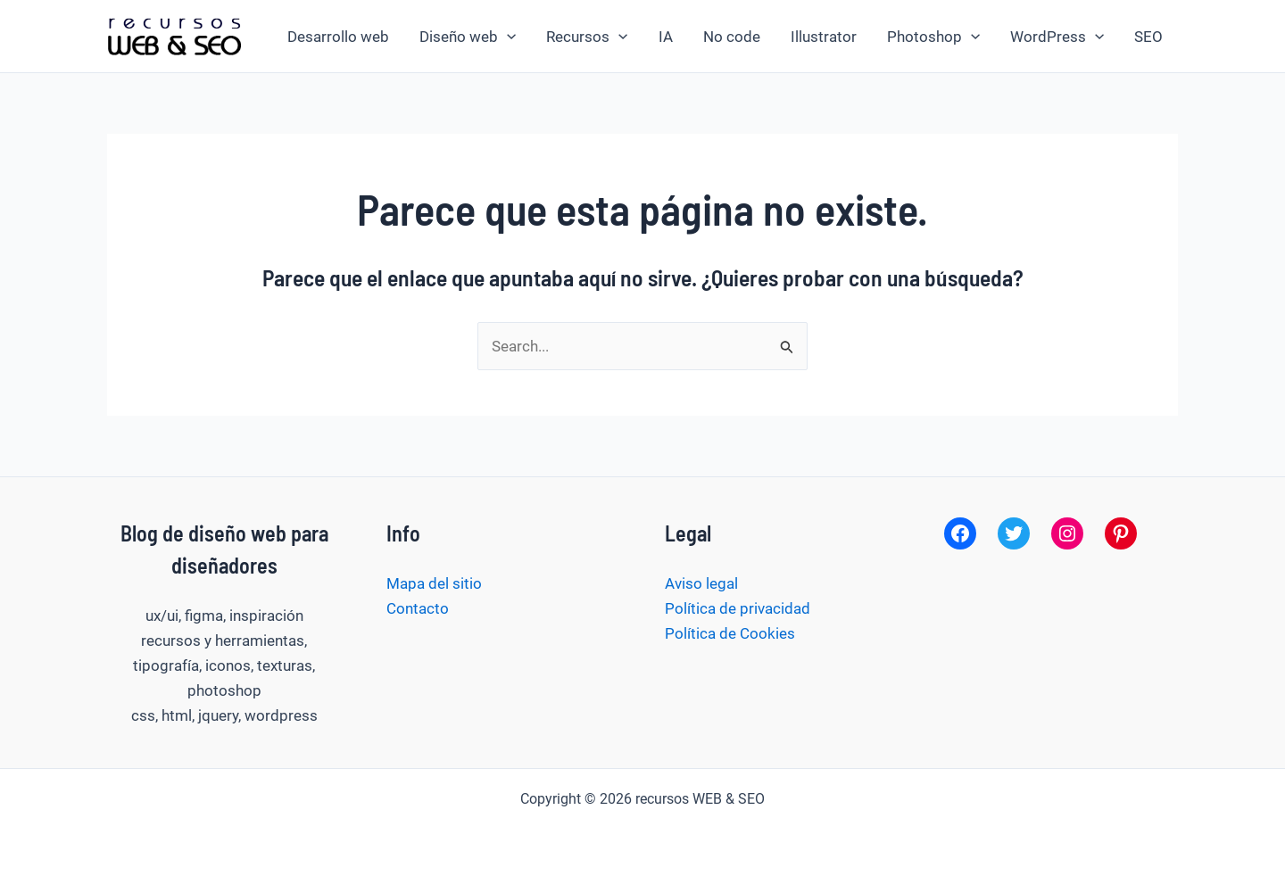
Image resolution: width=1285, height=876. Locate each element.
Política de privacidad (737, 608)
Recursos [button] (586, 36)
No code (731, 36)
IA (666, 36)
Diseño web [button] (467, 36)
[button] (507, 36)
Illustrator (824, 36)
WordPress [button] (1057, 36)
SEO (1148, 36)
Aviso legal (701, 583)
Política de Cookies (730, 633)
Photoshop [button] (933, 36)
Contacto (417, 608)
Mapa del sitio (434, 583)
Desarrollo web (338, 36)
